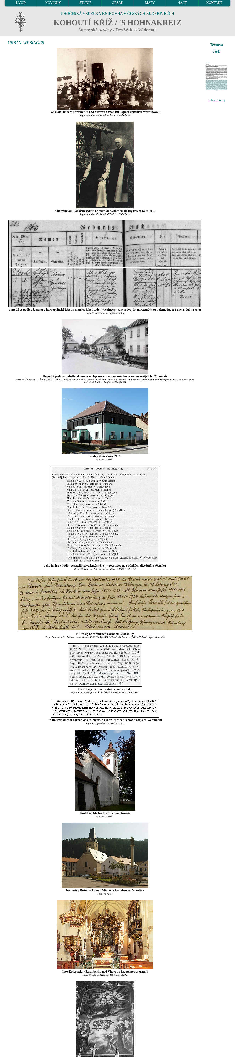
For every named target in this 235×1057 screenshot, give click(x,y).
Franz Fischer (113, 720)
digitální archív (116, 313)
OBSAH (117, 3)
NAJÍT (182, 3)
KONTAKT (214, 3)
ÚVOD (20, 3)
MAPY (150, 3)
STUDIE (85, 3)
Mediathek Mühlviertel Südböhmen (113, 115)
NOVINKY (53, 3)
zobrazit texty (216, 100)
